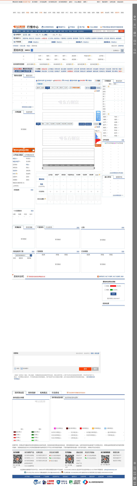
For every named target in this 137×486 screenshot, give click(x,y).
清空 (95, 369)
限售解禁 (100, 38)
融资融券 (118, 38)
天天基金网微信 (90, 458)
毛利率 (15, 170)
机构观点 (43, 393)
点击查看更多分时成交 (116, 173)
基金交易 (79, 458)
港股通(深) (107, 42)
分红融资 (95, 69)
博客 (112, 12)
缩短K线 (88, 124)
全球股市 (17, 34)
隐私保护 (92, 476)
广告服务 (46, 476)
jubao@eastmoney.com (110, 469)
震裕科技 (41, 179)
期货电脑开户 (117, 458)
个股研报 (63, 38)
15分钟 (58, 124)
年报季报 (88, 38)
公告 (83, 227)
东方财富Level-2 (29, 458)
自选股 (75, 31)
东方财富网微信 (55, 458)
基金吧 (107, 12)
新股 (27, 12)
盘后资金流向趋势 (71, 397)
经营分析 (57, 69)
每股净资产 (16, 161)
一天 (47, 88)
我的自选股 (18, 75)
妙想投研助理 (28, 463)
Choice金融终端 (29, 466)
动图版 (93, 88)
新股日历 (31, 38)
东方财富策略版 (29, 460)
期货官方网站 (117, 460)
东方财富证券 (53, 2)
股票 (23, 12)
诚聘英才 (74, 476)
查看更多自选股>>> (28, 107)
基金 (80, 12)
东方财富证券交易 (41, 460)
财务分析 (89, 69)
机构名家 (106, 303)
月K (47, 124)
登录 (92, 353)
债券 (93, 12)
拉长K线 (81, 124)
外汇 (67, 12)
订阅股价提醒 (75, 87)
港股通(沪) (79, 42)
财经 (14, 12)
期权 (36, 12)
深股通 (53, 42)
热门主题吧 (116, 276)
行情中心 (17, 31)
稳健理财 (79, 466)
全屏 (98, 91)
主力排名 (50, 38)
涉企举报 (134, 468)
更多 (120, 69)
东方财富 (16, 452)
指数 (24, 31)
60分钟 (69, 124)
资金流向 (38, 38)
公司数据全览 (29, 155)
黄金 (71, 12)
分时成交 (106, 140)
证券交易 (112, 2)
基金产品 (79, 463)
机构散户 (57, 71)
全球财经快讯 (49, 27)
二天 (52, 88)
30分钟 (64, 124)
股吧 (102, 12)
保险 (89, 12)
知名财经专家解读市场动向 (77, 393)
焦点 (19, 12)
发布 (85, 369)
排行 (43, 31)
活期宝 (78, 460)
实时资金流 (19, 393)
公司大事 (76, 69)
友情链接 (110, 476)
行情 (40, 12)
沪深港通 (17, 42)
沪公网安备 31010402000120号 (71, 472)
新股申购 (25, 38)
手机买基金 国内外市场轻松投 (112, 27)
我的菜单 (104, 2)
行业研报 (69, 38)
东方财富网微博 (55, 455)
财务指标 (31, 393)
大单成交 (66, 80)
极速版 (98, 88)
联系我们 (65, 476)
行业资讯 (49, 227)
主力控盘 (51, 71)
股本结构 (83, 69)
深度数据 (70, 71)
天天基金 (68, 452)
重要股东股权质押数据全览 (37, 276)
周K (43, 124)
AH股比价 (44, 38)
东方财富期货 (105, 452)
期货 (62, 12)
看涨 (107, 286)
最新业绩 (95, 71)
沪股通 (30, 42)
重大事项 (115, 71)
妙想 (70, 2)
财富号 (117, 12)
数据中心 (62, 27)
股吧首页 (101, 276)
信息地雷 (29, 112)
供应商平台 (56, 476)
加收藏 (20, 2)
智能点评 (83, 71)
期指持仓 (112, 38)
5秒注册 (96, 353)
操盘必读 (44, 69)
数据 (45, 12)
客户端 (82, 27)
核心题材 (63, 69)
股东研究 (70, 69)
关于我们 (27, 476)
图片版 (88, 88)
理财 (84, 12)
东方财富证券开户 (41, 455)
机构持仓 (102, 71)
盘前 (38, 88)
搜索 (122, 12)
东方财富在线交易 (41, 458)
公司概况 (51, 69)
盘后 (42, 88)
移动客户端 (26, 2)
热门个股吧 (108, 276)
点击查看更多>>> (118, 195)
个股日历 (39, 84)
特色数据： (38, 71)
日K (38, 124)
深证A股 (22, 46)
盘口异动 (108, 177)
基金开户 (79, 455)
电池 (28, 46)
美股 (54, 12)
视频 (97, 12)
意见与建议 (53, 461)
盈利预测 (75, 38)
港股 (58, 12)
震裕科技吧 (41, 80)
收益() (15, 158)
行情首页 (15, 46)
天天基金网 (43, 2)
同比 (27, 164)
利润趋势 (16, 190)
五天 (65, 88)
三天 (56, 88)
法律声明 (83, 476)
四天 (61, 88)
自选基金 (81, 31)
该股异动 (119, 177)
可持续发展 (36, 476)
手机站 (72, 27)
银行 (75, 12)
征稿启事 (101, 476)
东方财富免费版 (29, 455)
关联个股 (115, 69)
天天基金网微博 (90, 455)
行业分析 (108, 69)
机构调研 (82, 80)
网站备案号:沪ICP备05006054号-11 (50, 472)
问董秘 (90, 80)
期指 (32, 12)
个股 (35, 31)
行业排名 (55, 393)
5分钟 (52, 124)
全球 (49, 12)
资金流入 (36, 42)
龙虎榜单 (94, 38)
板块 (39, 31)
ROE (15, 173)
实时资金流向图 (57, 397)
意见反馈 (134, 473)
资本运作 (102, 69)
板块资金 (57, 38)
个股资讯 (40, 227)
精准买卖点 (58, 80)
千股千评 (81, 38)
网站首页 (15, 2)
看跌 (107, 290)
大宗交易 (106, 38)
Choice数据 (94, 27)
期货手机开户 (117, 455)
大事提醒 (18, 112)
